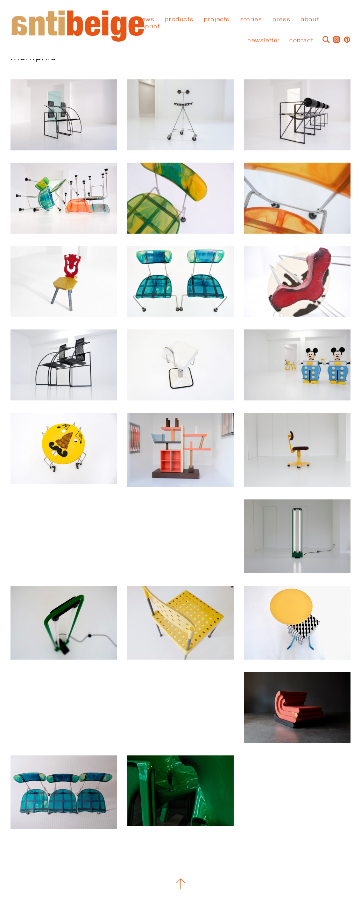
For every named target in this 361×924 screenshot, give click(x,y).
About (310, 19)
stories (251, 19)
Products (179, 19)
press (281, 19)
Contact (301, 40)
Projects (217, 19)
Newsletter (263, 40)
